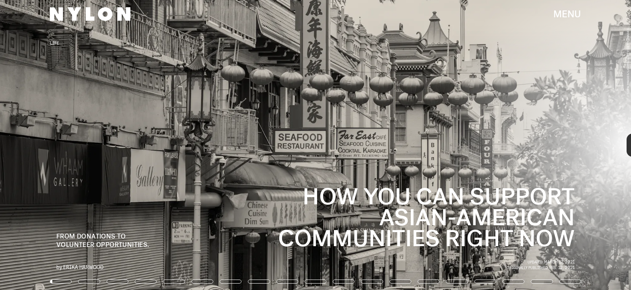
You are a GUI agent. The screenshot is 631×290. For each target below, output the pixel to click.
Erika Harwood (83, 266)
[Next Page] (419, 145)
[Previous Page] (104, 145)
